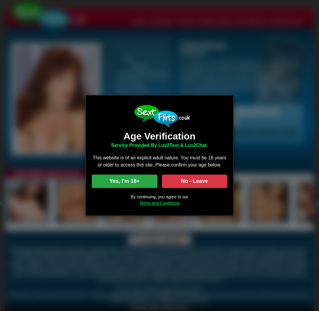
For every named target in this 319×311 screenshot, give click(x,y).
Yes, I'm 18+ (124, 181)
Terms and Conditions (159, 203)
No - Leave (194, 181)
